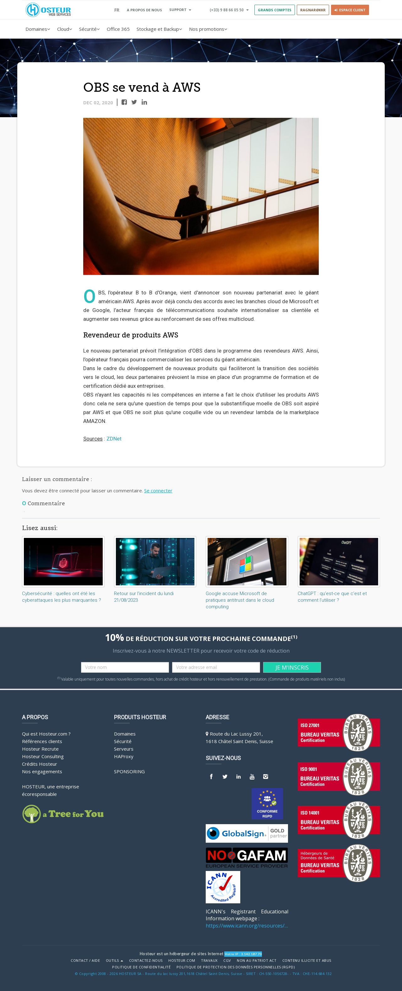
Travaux (209, 960)
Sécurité (89, 29)
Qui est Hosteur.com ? (46, 734)
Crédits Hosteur (39, 764)
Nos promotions (208, 29)
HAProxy (123, 756)
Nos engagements (42, 771)
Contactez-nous (146, 960)
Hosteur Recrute (40, 749)
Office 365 (118, 29)
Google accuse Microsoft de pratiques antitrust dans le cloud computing (240, 600)
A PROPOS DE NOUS (144, 10)
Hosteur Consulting (43, 756)
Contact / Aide (85, 960)
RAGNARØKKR (313, 10)
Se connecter (158, 490)
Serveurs (123, 749)
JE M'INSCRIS (292, 667)
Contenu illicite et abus (306, 960)
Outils (114, 960)
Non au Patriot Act (256, 960)
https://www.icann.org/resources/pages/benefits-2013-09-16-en (247, 925)
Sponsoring (129, 771)
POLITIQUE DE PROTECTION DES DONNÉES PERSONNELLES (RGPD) (236, 967)
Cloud (64, 29)
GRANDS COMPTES (274, 10)
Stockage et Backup (159, 29)
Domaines (37, 29)
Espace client (350, 10)
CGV (227, 960)
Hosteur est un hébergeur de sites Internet (182, 953)
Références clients (42, 741)
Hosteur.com (181, 960)
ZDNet (114, 438)
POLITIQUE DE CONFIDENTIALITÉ (141, 967)
